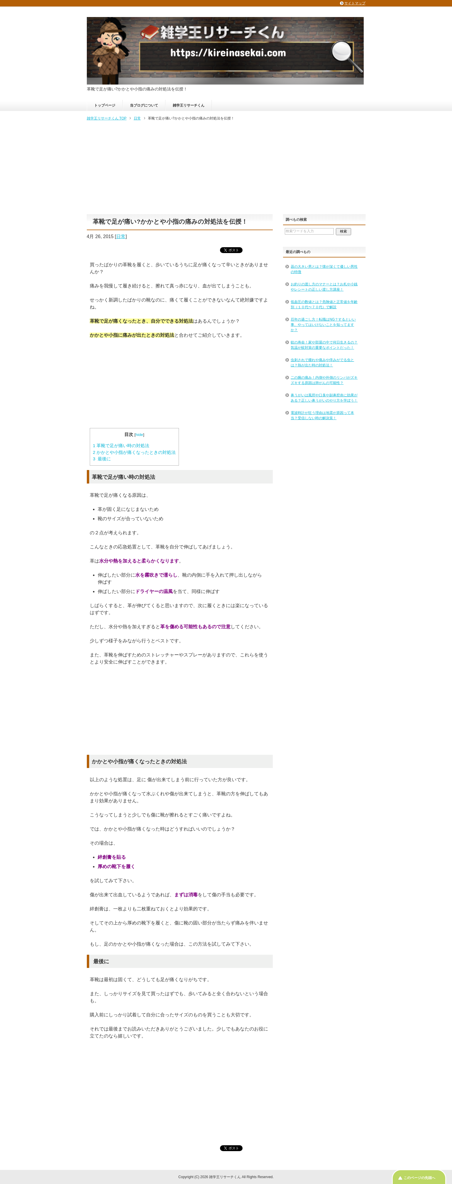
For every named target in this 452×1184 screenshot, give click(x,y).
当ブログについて (144, 105)
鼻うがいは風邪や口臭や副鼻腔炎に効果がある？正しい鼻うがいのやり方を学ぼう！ (324, 397)
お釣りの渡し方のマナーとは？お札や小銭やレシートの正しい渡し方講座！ (324, 287)
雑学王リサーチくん (188, 105)
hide (139, 434)
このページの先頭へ (419, 1178)
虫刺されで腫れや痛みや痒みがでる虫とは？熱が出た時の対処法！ (322, 362)
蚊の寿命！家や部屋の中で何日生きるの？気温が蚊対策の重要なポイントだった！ (324, 345)
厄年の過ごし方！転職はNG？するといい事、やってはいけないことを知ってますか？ (323, 324)
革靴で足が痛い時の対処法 (121, 445)
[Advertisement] (226, 168)
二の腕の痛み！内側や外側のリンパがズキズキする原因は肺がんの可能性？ (324, 380)
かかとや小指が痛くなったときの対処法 (134, 452)
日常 (121, 236)
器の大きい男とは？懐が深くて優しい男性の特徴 (324, 269)
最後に (102, 458)
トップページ (104, 105)
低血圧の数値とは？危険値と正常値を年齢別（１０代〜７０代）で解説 (324, 304)
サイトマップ (354, 3)
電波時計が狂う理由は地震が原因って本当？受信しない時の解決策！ (322, 415)
